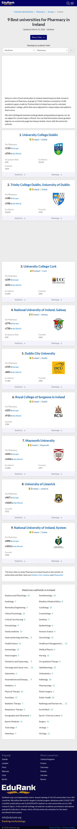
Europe (51, 12)
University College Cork (38, 266)
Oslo (4, 775)
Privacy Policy (69, 827)
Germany (44, 767)
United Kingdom (47, 759)
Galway (46, 575)
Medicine (29, 12)
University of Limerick (38, 484)
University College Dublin (38, 135)
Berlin (4, 779)
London (5, 763)
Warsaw (5, 771)
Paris (4, 767)
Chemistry (18, 12)
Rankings (56, 174)
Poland (43, 771)
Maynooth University (38, 440)
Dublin (34, 575)
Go (71, 50)
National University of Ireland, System (38, 527)
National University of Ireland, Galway (38, 310)
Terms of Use (54, 827)
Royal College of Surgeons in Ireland (38, 397)
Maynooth (58, 575)
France (43, 763)
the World (16, 153)
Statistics (20, 174)
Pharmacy (40, 12)
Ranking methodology (14, 821)
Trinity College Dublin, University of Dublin (38, 185)
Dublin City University (38, 353)
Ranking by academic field (38, 45)
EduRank (50, 29)
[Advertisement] (38, 77)
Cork (40, 575)
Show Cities (38, 37)
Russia (43, 779)
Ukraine (43, 775)
